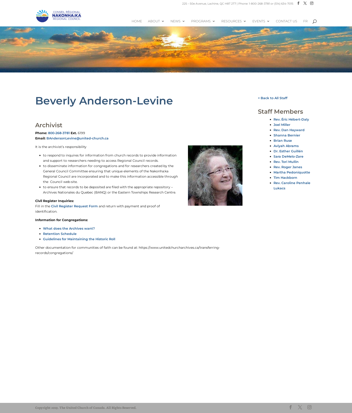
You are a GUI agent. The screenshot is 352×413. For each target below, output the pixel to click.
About (154, 21)
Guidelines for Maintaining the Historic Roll (79, 239)
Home (137, 21)
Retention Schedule (60, 234)
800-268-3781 (59, 133)
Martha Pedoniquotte (292, 172)
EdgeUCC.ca (51, 396)
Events (258, 21)
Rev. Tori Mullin (286, 162)
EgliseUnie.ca (51, 388)
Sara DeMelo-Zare (288, 156)
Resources (231, 21)
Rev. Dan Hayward (289, 130)
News (175, 21)
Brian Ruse (283, 141)
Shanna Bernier (287, 135)
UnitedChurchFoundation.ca (62, 392)
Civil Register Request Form (74, 206)
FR (305, 21)
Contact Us (286, 21)
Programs (201, 21)
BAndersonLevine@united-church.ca (77, 138)
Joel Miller (282, 125)
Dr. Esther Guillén (288, 151)
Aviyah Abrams (286, 146)
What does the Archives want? (69, 228)
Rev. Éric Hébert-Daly (291, 119)
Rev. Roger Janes (288, 167)
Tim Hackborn (285, 178)
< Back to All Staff (272, 98)
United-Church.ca (54, 383)
